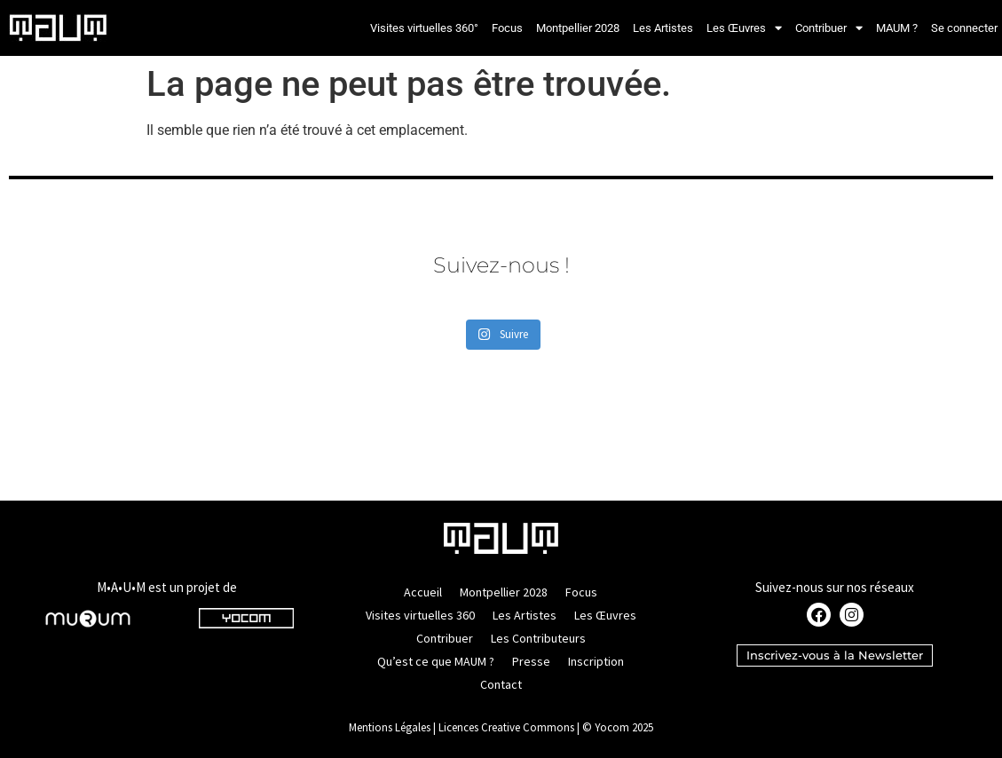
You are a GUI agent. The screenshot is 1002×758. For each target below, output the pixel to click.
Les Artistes (663, 28)
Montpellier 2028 (577, 28)
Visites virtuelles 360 (420, 615)
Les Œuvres (744, 28)
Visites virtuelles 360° (424, 28)
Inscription (596, 661)
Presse (531, 661)
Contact (501, 684)
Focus (507, 28)
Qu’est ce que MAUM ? (435, 661)
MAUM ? (897, 28)
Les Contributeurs (538, 638)
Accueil (423, 592)
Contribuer (829, 28)
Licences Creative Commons (506, 727)
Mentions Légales (389, 727)
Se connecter (964, 28)
